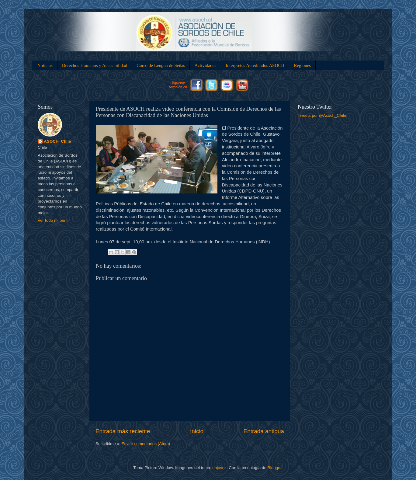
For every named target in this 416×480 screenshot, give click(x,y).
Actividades (205, 65)
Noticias (45, 65)
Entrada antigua (264, 431)
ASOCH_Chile (57, 141)
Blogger (275, 467)
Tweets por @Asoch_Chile (322, 115)
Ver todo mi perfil (53, 220)
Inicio (196, 431)
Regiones (302, 65)
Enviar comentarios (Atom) (146, 443)
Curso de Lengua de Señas (161, 65)
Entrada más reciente (122, 431)
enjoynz (219, 467)
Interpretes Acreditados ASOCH (255, 65)
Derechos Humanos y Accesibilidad (94, 65)
